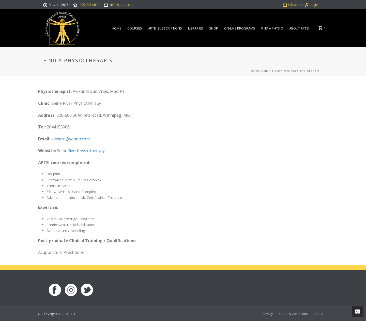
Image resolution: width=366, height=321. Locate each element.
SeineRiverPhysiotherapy (81, 150)
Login (311, 5)
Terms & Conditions (293, 314)
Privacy (268, 314)
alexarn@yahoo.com (70, 139)
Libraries (195, 28)
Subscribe (292, 5)
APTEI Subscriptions (165, 28)
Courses (134, 28)
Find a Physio (272, 28)
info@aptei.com (122, 4)
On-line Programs (239, 28)
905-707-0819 (89, 4)
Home (116, 28)
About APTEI (299, 28)
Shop (213, 28)
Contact (319, 314)
